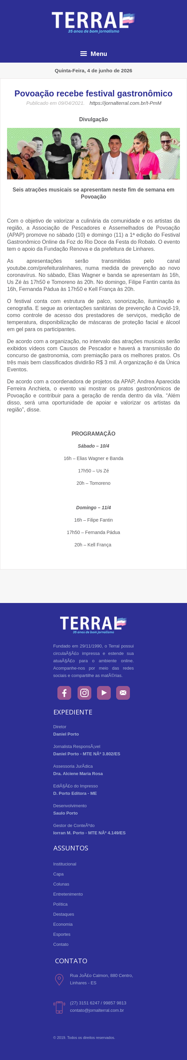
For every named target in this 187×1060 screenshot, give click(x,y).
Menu (93, 54)
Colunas (61, 884)
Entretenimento (68, 894)
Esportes (62, 934)
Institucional (65, 863)
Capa (58, 874)
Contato (61, 944)
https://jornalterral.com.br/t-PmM (125, 103)
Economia (63, 924)
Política (60, 904)
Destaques (63, 914)
